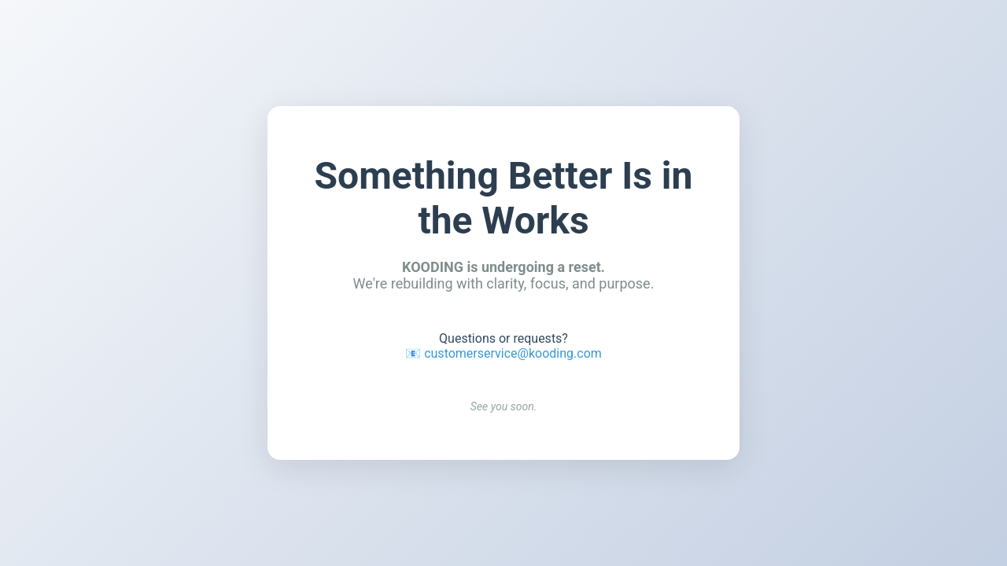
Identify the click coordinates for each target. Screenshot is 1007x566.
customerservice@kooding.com (513, 353)
